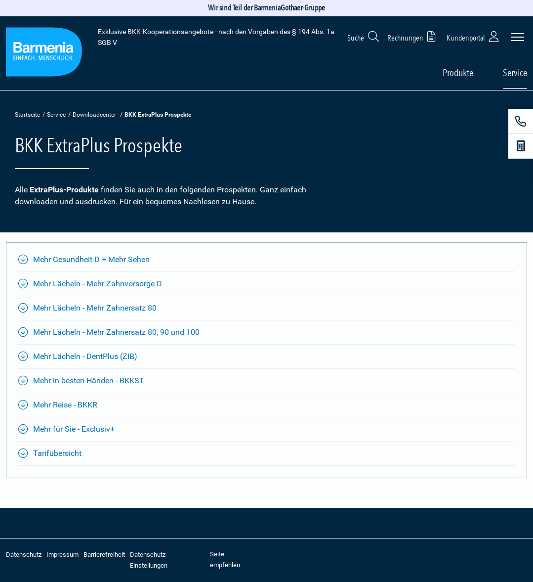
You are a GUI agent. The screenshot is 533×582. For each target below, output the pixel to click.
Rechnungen (413, 36)
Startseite (27, 114)
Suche (363, 36)
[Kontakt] (520, 121)
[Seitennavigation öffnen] (517, 37)
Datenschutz (23, 554)
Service (56, 114)
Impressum (62, 554)
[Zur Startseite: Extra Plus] (44, 53)
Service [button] (515, 73)
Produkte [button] (458, 73)
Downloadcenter (94, 114)
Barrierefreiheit (104, 554)
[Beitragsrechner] (520, 146)
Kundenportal (474, 36)
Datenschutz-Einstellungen (148, 560)
